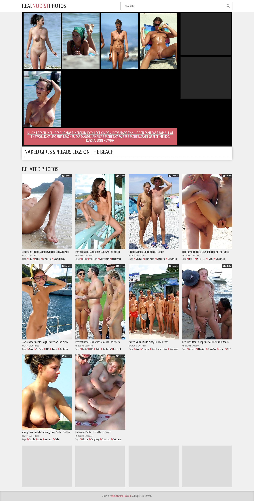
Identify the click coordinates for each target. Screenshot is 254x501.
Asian (30, 349)
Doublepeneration (158, 349)
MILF (29, 259)
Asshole (191, 349)
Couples (138, 259)
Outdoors (46, 259)
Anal (136, 349)
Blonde (31, 439)
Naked (36, 259)
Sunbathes (115, 259)
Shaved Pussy (58, 259)
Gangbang (173, 349)
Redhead (116, 349)
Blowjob (144, 349)
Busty (83, 349)
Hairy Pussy (148, 259)
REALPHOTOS (44, 6)
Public (209, 259)
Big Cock (38, 349)
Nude (83, 259)
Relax (56, 439)
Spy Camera (104, 259)
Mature (220, 349)
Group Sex (211, 349)
